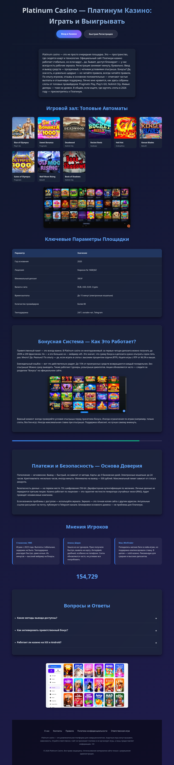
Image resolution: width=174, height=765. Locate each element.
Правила (70, 731)
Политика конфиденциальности (92, 731)
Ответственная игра (120, 731)
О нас (46, 731)
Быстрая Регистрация (101, 34)
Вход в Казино (69, 33)
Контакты (57, 731)
